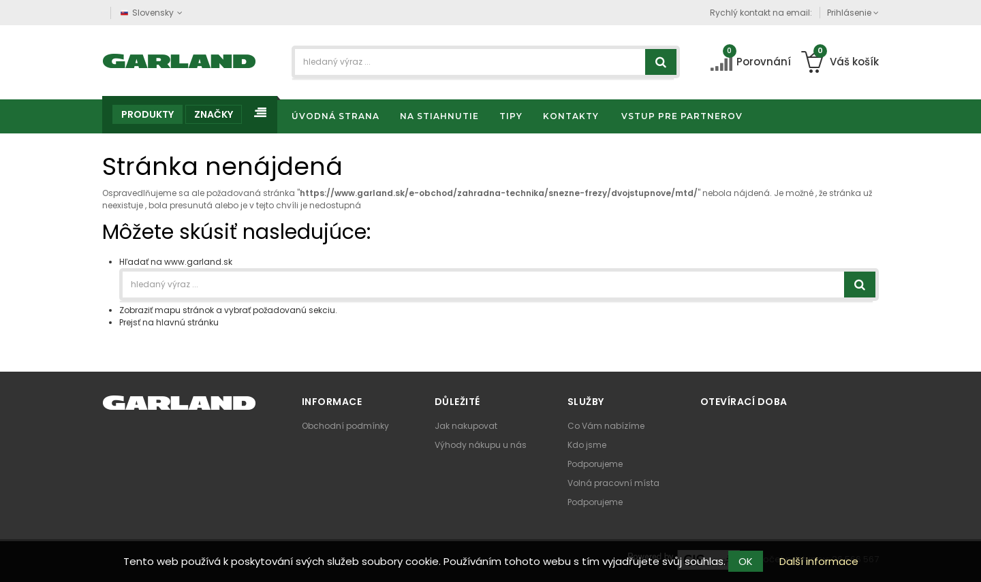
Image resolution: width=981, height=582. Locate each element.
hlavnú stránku (187, 322)
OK (745, 561)
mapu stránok (184, 310)
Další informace (818, 561)
